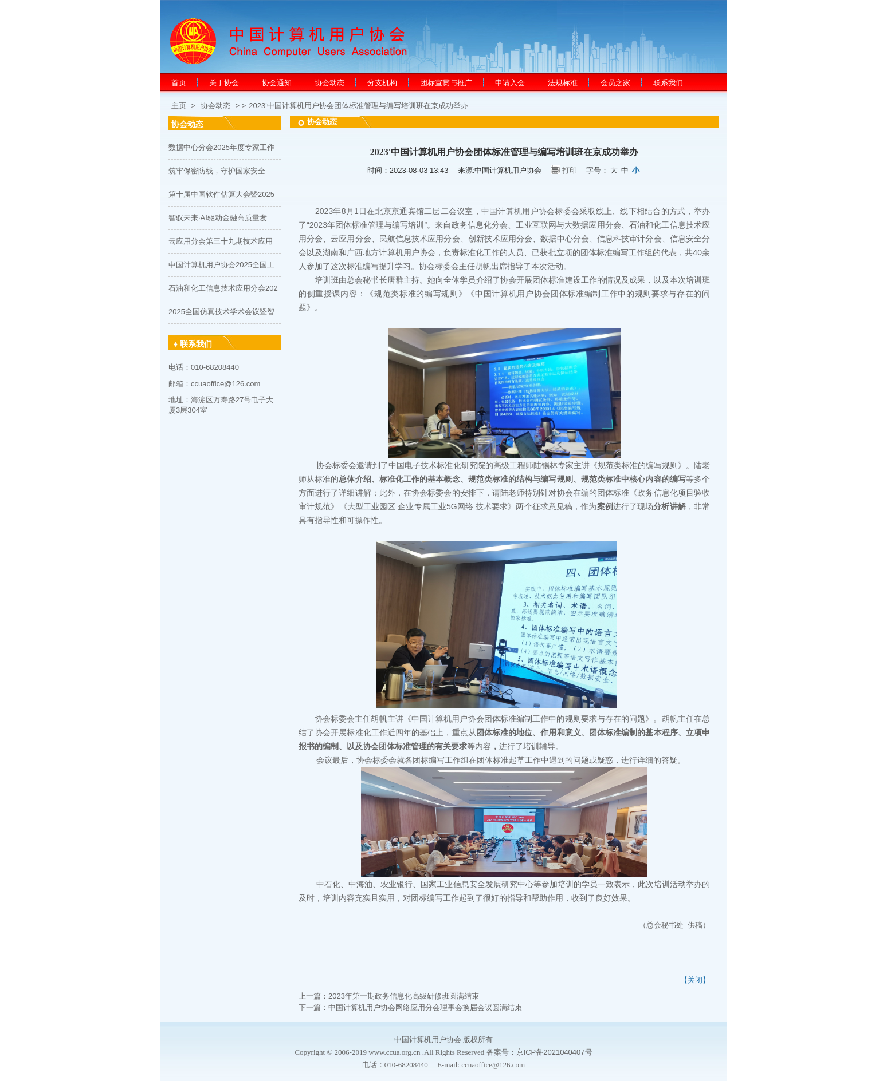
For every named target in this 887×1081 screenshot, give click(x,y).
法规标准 (563, 82)
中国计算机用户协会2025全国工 (221, 264)
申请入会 (510, 82)
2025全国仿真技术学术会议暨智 (221, 311)
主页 (178, 105)
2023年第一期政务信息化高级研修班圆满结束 (403, 996)
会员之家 (615, 82)
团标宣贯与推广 (446, 82)
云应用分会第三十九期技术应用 (220, 241)
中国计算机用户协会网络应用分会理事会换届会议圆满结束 (425, 1007)
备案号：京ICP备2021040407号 (539, 1052)
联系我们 (668, 82)
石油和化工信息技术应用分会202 (223, 288)
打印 (569, 170)
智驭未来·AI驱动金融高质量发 (217, 217)
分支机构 (382, 82)
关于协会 (224, 82)
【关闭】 (695, 980)
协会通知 (277, 82)
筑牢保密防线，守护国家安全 (216, 171)
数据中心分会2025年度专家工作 (221, 147)
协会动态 (329, 82)
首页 (178, 82)
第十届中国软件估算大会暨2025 (221, 194)
